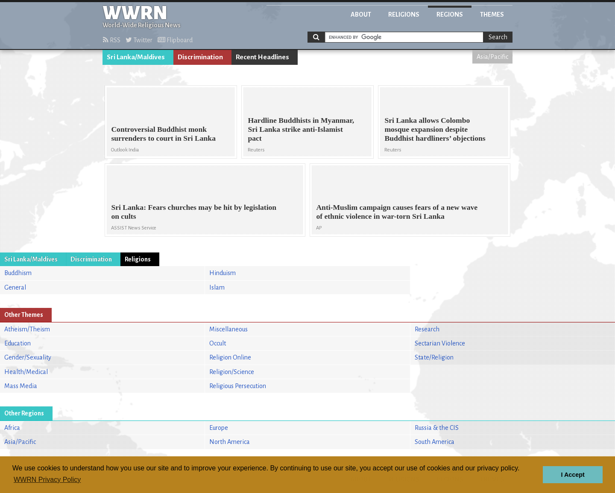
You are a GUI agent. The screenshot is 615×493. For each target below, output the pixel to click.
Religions (403, 14)
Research (427, 329)
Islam (217, 287)
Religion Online (230, 357)
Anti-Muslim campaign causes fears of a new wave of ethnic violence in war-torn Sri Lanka (396, 211)
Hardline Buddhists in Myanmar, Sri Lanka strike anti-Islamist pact (301, 129)
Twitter (139, 40)
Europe (218, 427)
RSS (111, 40)
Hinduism (222, 273)
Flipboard (175, 40)
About (361, 14)
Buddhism (18, 273)
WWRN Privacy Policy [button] (47, 479)
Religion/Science (231, 371)
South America (434, 441)
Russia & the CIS (437, 427)
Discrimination (200, 57)
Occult (217, 343)
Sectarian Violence (440, 343)
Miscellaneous (228, 329)
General (15, 287)
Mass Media (20, 386)
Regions (449, 14)
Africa (12, 427)
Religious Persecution (237, 386)
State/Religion (434, 357)
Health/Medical (26, 371)
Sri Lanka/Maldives (136, 57)
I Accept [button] (572, 474)
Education (17, 343)
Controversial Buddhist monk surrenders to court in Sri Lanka (163, 133)
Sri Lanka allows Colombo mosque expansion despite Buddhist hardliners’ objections (434, 129)
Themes (492, 14)
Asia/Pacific (492, 56)
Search (498, 37)
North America (229, 441)
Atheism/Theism (27, 329)
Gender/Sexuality (27, 357)
